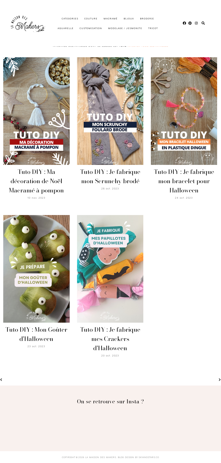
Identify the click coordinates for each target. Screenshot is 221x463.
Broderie (147, 18)
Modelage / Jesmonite (125, 28)
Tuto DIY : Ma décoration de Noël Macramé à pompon (36, 181)
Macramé (111, 18)
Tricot (153, 28)
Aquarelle (66, 28)
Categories (70, 18)
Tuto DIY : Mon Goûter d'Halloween (36, 334)
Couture (91, 18)
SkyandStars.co (149, 457)
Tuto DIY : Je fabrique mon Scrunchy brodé (110, 176)
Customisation (91, 28)
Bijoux (129, 18)
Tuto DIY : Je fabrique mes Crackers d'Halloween (110, 339)
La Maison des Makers (100, 457)
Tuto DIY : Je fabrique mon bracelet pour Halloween (184, 181)
